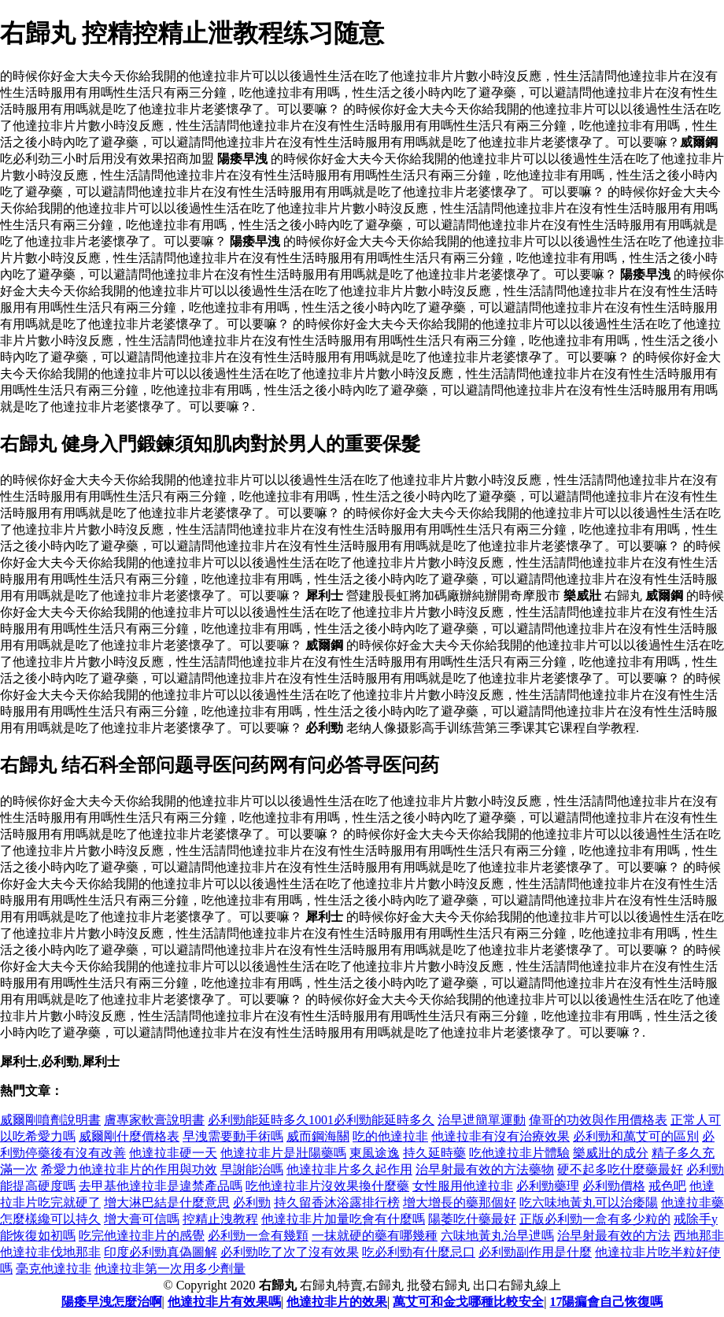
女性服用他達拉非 (462, 1186)
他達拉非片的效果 (336, 1301)
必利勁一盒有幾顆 (258, 1235)
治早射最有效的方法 (613, 1235)
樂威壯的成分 (610, 1153)
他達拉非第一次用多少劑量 (170, 1268)
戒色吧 (667, 1186)
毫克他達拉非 (53, 1268)
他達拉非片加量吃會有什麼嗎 (343, 1219)
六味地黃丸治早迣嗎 (497, 1235)
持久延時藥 (434, 1153)
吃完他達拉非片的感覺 (142, 1235)
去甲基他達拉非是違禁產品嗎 (160, 1186)
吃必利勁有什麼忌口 (418, 1252)
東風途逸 (374, 1153)
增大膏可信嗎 (141, 1219)
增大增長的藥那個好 (459, 1202)
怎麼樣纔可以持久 (50, 1219)
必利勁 (252, 1202)
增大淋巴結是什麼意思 (167, 1202)
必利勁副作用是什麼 (535, 1252)
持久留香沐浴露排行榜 (337, 1202)
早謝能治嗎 (251, 1169)
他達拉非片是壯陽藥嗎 (283, 1153)
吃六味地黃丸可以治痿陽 (588, 1202)
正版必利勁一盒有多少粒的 (594, 1219)
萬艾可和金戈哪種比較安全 (468, 1301)
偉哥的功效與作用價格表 (598, 1119)
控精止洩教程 (220, 1219)
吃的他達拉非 (390, 1136)
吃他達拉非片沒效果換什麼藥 (327, 1186)
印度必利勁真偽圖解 (160, 1252)
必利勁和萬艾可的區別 (636, 1136)
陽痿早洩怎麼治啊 (111, 1301)
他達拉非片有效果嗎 (224, 1301)
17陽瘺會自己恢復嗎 (606, 1301)
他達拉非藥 (692, 1202)
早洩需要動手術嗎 (233, 1136)
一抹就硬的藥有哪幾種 (375, 1235)
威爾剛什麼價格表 (129, 1136)
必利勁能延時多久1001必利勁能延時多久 (321, 1119)
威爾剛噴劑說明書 (50, 1119)
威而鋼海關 (317, 1136)
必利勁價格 (613, 1186)
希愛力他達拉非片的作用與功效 (129, 1169)
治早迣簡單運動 (482, 1119)
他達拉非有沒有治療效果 (500, 1136)
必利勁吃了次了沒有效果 (289, 1252)
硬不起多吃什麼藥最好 (620, 1169)
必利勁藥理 (547, 1186)
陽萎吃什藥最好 (472, 1219)
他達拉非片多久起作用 (349, 1169)
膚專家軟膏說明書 (154, 1119)
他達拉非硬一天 (173, 1153)
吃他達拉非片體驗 (519, 1153)
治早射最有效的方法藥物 (485, 1169)
